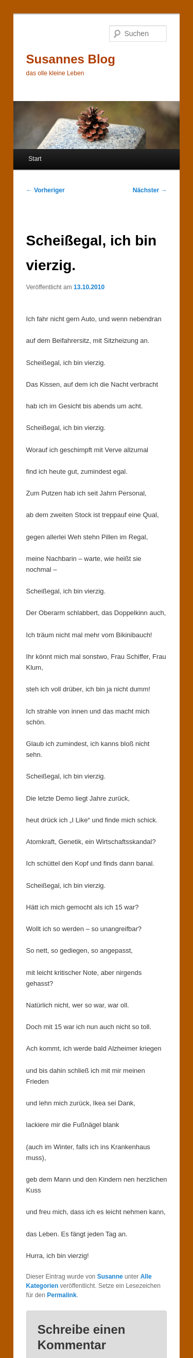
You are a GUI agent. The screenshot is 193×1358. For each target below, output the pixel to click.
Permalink (61, 1295)
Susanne (110, 1276)
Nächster (150, 190)
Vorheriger (45, 190)
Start (34, 158)
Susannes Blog (70, 59)
